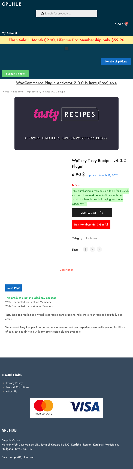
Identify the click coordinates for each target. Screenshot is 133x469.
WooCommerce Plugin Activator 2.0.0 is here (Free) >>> (66, 83)
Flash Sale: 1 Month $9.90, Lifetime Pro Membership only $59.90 (66, 40)
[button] (66, 48)
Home (6, 91)
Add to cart (92, 212)
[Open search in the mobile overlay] (66, 13)
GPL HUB (12, 4)
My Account (9, 33)
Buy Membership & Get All (91, 225)
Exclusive (18, 91)
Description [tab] (66, 270)
